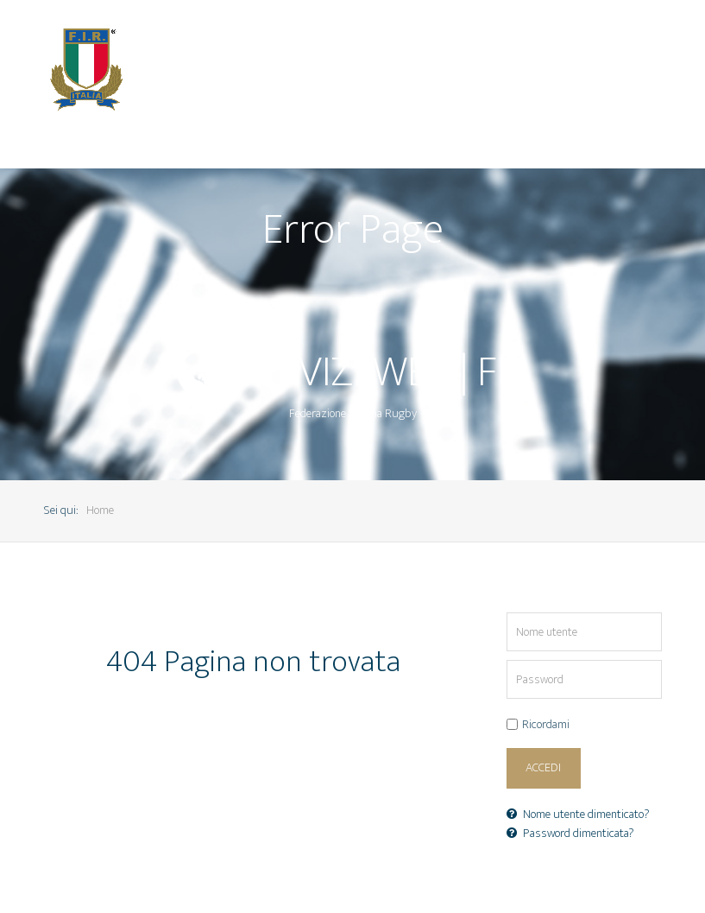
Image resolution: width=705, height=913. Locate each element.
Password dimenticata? (570, 833)
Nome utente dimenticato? (578, 814)
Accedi (543, 768)
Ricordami (546, 725)
